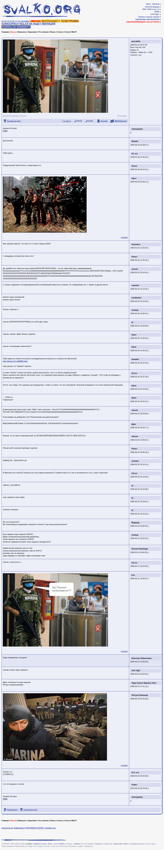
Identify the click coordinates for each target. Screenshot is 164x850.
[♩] (16, 21)
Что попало (43, 32)
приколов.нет (7, 828)
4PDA (156, 12)
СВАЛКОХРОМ (152, 19)
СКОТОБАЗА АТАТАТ (34, 828)
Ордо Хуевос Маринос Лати (143, 683)
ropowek (135, 285)
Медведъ (135, 523)
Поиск (52, 32)
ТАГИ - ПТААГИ (152, 4)
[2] (5, 21)
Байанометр (19, 828)
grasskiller (136, 41)
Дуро (133, 424)
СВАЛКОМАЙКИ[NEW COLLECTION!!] (142, 22)
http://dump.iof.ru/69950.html (15, 361)
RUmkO (134, 141)
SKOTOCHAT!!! (50, 21)
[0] (4, 131)
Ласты (13, 32)
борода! (104, 121)
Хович (134, 785)
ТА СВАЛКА (35, 21)
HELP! (74, 32)
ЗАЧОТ (79, 121)
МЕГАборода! (121, 121)
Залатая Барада (152, 7)
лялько (134, 269)
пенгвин (135, 461)
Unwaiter (135, 359)
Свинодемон (137, 129)
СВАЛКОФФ (140, 19)
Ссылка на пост (14, 121)
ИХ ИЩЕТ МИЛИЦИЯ (42, 23)
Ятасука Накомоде (139, 549)
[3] (8, 21)
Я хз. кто (135, 772)
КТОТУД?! (155, 14)
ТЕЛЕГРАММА (70, 21)
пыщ (139, 55)
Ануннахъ (135, 244)
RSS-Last (152, 9)
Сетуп (67, 32)
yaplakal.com (50, 828)
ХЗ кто (134, 373)
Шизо (133, 347)
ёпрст (134, 178)
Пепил (134, 166)
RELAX (23, 23)
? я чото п (66, 121)
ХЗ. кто (134, 154)
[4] (11, 21)
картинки (7, 116)
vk (118, 116)
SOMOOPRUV (10, 23)
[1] (2, 21)
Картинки (32, 32)
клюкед (134, 310)
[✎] (19, 21)
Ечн (133, 575)
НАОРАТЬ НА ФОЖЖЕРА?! (16, 27)
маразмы (15, 116)
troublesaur (136, 298)
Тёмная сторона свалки (148, 17)
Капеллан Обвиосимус (141, 658)
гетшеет (123, 116)
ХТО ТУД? (135, 671)
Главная (5, 32)
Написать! (22, 32)
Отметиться (12, 810)
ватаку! (23, 116)
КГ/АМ (90, 121)
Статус (60, 32)
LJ (158, 9)
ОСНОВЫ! (25, 21)
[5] (13, 21)
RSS (144, 9)
